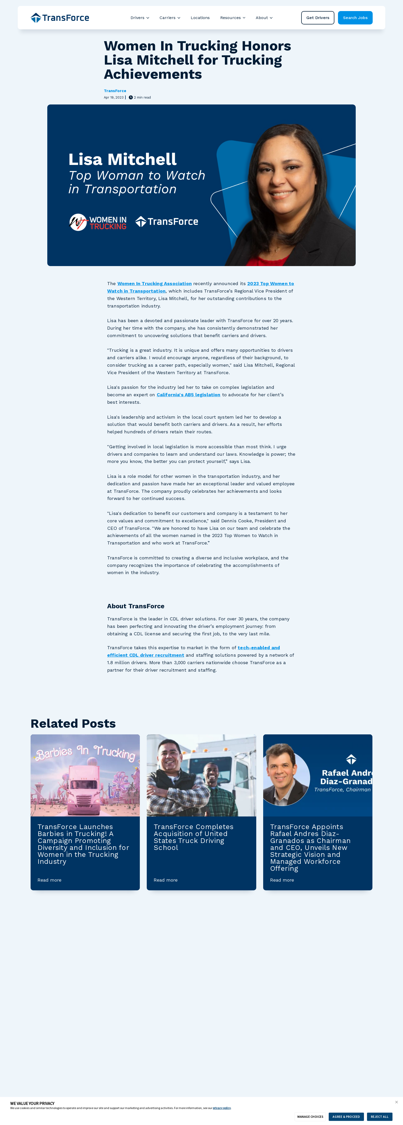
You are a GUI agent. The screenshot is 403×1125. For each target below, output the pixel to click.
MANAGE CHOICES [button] (310, 1117)
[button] (396, 1102)
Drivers (137, 17)
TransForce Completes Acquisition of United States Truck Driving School (193, 837)
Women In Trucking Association (154, 283)
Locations (200, 17)
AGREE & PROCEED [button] (346, 1117)
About (262, 17)
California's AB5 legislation (189, 394)
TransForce (115, 91)
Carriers (168, 17)
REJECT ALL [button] (380, 1117)
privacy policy (222, 1108)
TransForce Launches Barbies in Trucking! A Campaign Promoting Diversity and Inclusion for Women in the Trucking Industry (83, 844)
